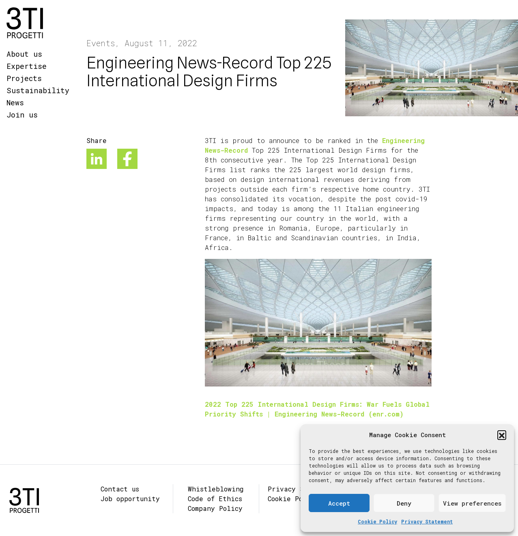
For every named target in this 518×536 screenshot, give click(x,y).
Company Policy (215, 508)
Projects (24, 78)
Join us (22, 115)
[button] (502, 435)
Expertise (26, 66)
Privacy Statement (427, 521)
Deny (404, 503)
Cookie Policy (377, 521)
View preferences (472, 503)
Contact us (120, 489)
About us (24, 54)
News (15, 102)
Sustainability (37, 90)
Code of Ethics (215, 498)
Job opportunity (130, 498)
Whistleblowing (216, 489)
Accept (339, 503)
